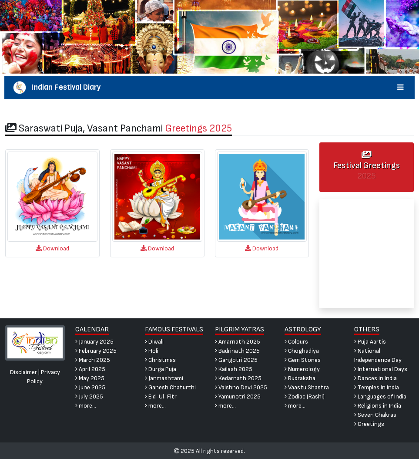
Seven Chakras (375, 414)
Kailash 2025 (233, 369)
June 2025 (90, 387)
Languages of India (380, 396)
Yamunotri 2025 (238, 396)
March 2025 (92, 360)
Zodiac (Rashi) (305, 396)
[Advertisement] (366, 253)
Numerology (302, 369)
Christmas (160, 360)
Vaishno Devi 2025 (241, 387)
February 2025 (96, 350)
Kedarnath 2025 (238, 378)
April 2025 (90, 369)
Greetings (369, 424)
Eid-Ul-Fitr (161, 396)
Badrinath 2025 (237, 350)
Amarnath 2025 (237, 341)
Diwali (154, 341)
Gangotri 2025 (236, 360)
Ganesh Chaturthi (170, 387)
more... (85, 405)
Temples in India (376, 387)
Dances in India (375, 378)
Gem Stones (303, 360)
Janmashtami (164, 378)
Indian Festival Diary (209, 87)
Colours (296, 341)
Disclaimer (23, 372)
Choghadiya (302, 350)
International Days (380, 369)
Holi (151, 350)
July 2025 (89, 396)
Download (52, 248)
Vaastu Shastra (307, 387)
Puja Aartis (370, 341)
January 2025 (94, 341)
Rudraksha (300, 378)
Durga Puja (160, 369)
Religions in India (377, 405)
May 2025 (89, 378)
